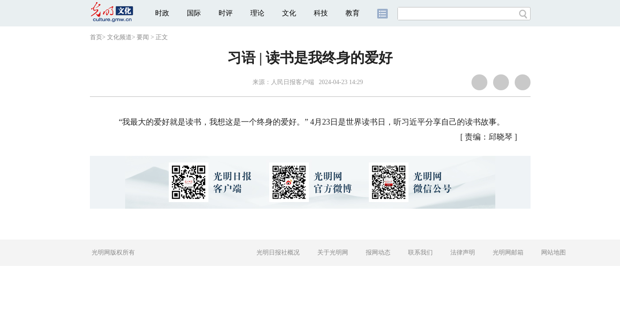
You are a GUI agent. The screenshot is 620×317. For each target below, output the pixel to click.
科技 (321, 13)
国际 (194, 13)
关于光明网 (332, 252)
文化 (289, 13)
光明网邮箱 (508, 252)
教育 (352, 13)
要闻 (143, 37)
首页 (96, 37)
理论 (257, 13)
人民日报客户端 (292, 82)
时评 (226, 13)
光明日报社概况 (278, 252)
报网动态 (378, 252)
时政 (162, 13)
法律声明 (462, 252)
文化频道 (119, 37)
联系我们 (420, 252)
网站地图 (553, 252)
